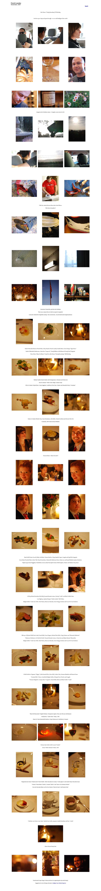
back (86, 6)
